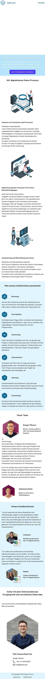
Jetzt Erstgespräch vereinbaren (22, 72)
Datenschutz (27, 677)
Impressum (16, 677)
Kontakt (41, 3)
